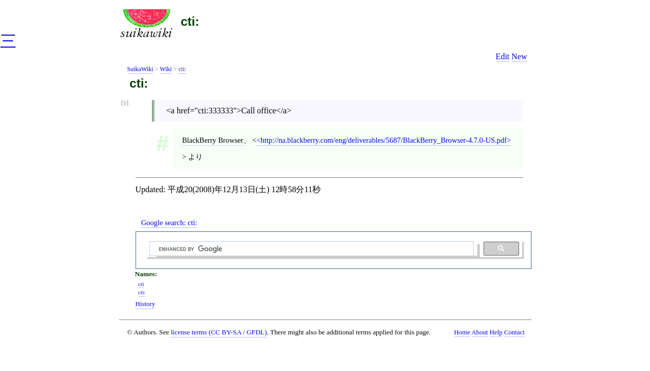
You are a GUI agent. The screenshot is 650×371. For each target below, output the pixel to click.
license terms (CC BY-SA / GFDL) (218, 332)
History (145, 304)
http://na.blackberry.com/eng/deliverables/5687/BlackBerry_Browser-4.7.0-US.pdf (384, 140)
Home (462, 332)
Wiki (166, 69)
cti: (190, 21)
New (519, 56)
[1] (124, 103)
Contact (514, 332)
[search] (310, 249)
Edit (503, 56)
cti (141, 284)
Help (496, 332)
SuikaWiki (140, 69)
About (480, 332)
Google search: (169, 222)
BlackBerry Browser (212, 140)
